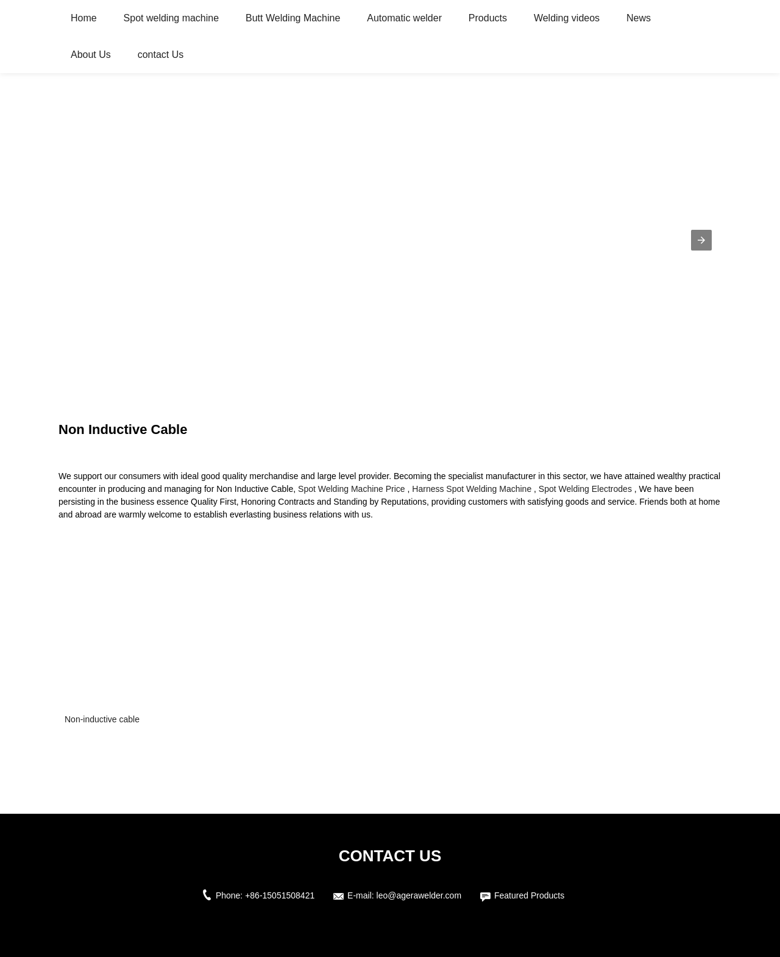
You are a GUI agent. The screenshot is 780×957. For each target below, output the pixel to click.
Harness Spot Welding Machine (471, 489)
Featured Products (529, 895)
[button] (701, 240)
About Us (91, 54)
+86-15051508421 (279, 895)
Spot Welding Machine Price (351, 489)
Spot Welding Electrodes (585, 489)
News (638, 18)
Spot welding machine (171, 18)
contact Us (161, 54)
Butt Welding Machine (293, 18)
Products (488, 18)
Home (84, 18)
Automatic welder (404, 18)
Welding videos (567, 18)
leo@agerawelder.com (419, 895)
